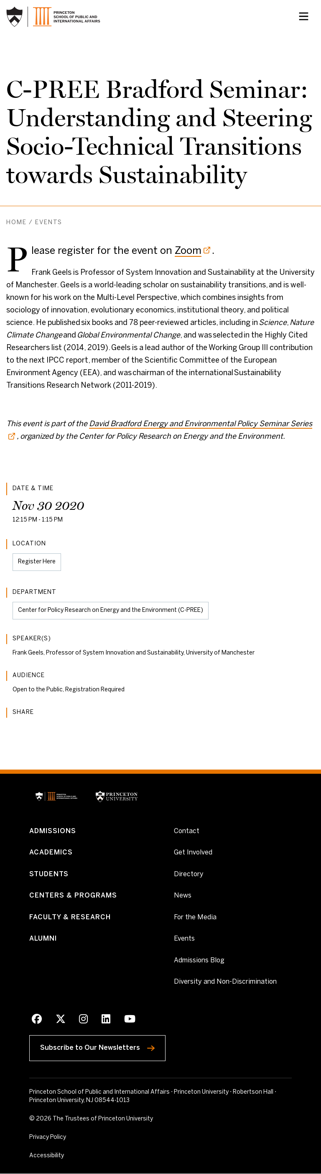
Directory (189, 874)
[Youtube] (129, 1020)
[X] (61, 1020)
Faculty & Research (70, 917)
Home (16, 222)
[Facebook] (37, 1020)
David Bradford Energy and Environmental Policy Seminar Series (200, 424)
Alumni (43, 939)
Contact (186, 831)
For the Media (195, 917)
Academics (51, 852)
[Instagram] (83, 1020)
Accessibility (64, 1155)
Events (48, 222)
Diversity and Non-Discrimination (225, 982)
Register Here (37, 565)
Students (49, 874)
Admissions (52, 831)
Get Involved (193, 852)
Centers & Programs (73, 896)
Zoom (188, 251)
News (182, 896)
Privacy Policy (47, 1138)
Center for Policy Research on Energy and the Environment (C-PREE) (110, 610)
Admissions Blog (199, 960)
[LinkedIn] (106, 1020)
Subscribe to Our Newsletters (103, 1046)
